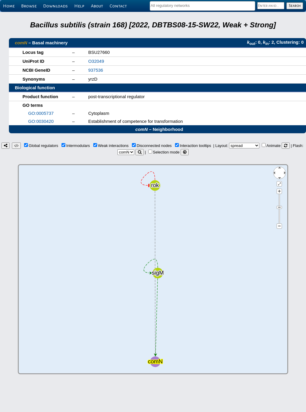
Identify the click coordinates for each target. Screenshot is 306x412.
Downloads (55, 6)
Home (9, 6)
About (97, 6)
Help (79, 6)
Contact (118, 6)
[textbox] (202, 5)
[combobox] (202, 6)
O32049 (96, 61)
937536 (95, 70)
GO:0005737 (41, 113)
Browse (29, 6)
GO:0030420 (41, 121)
